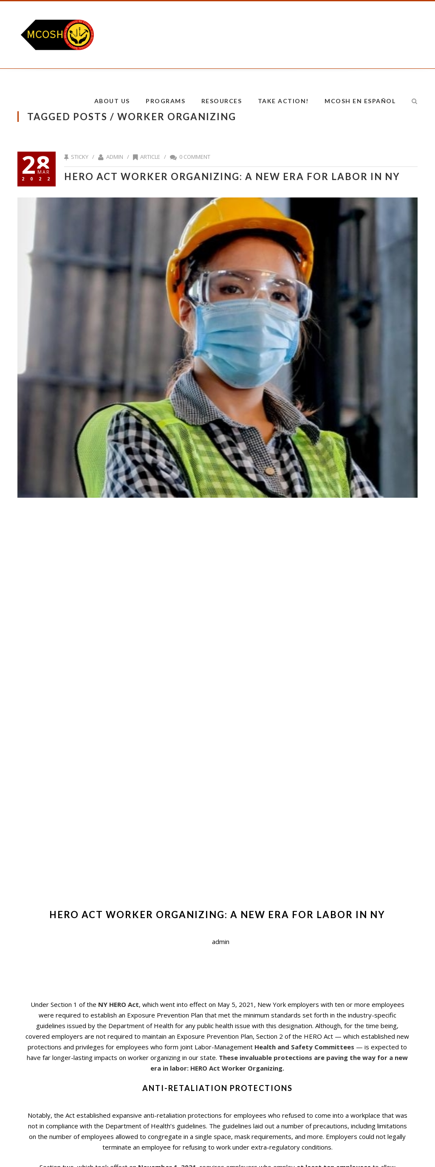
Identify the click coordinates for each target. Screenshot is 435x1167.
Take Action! (283, 100)
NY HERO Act (118, 1004)
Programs (165, 100)
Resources (221, 100)
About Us (112, 100)
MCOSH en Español (360, 100)
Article (150, 157)
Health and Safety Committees (305, 1047)
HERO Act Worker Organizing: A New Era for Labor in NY (232, 176)
